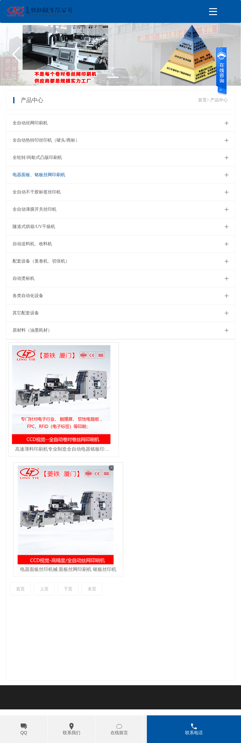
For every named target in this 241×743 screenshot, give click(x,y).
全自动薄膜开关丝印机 (34, 209)
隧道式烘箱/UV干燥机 (34, 226)
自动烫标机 (24, 278)
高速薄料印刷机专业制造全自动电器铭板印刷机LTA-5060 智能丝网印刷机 (64, 449)
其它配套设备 (26, 313)
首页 (20, 549)
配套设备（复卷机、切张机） (41, 261)
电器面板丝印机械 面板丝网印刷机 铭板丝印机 (177, 449)
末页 (92, 549)
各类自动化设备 (28, 295)
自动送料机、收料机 (32, 243)
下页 (68, 549)
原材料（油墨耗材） (32, 330)
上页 (44, 549)
